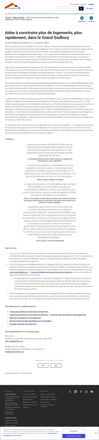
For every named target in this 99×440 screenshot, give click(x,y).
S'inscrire (83, 4)
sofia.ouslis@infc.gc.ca (14, 341)
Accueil (8, 17)
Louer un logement (10, 425)
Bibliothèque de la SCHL (48, 397)
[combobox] (67, 8)
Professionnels (10, 394)
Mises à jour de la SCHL (48, 394)
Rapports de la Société (30, 402)
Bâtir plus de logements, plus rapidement (25, 318)
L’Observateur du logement (49, 399)
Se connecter (74, 4)
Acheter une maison (11, 420)
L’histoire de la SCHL (29, 394)
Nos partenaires (28, 399)
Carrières (25, 407)
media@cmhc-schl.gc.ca (14, 352)
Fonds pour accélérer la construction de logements (29, 312)
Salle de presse (19, 17)
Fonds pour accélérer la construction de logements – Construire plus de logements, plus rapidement (48, 315)
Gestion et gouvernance (30, 397)
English (91, 4)
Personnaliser (74, 431)
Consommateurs (10, 418)
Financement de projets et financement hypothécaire (12, 398)
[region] (49, 433)
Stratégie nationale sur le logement (23, 324)
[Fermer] (96, 433)
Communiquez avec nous (30, 404)
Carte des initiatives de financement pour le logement (51, 272)
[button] (81, 8)
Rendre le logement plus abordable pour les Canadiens (30, 321)
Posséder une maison (11, 423)
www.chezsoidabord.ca (19, 272)
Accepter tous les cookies (73, 436)
